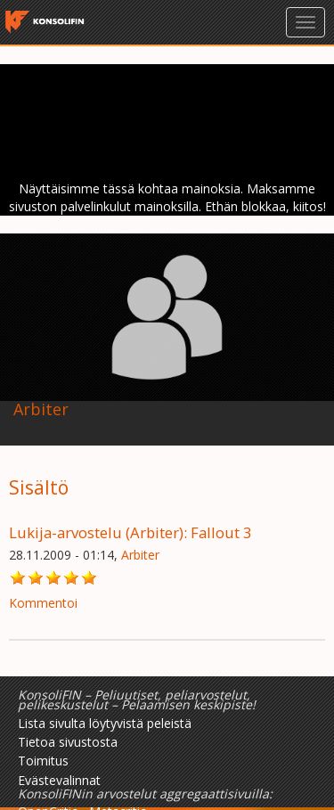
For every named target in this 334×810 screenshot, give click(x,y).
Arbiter (140, 554)
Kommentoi (43, 602)
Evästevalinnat (59, 780)
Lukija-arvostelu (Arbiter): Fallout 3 (130, 532)
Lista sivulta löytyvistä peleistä (104, 723)
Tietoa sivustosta (68, 741)
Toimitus (43, 760)
